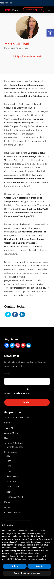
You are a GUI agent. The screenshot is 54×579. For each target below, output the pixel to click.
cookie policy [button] (44, 542)
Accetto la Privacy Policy (17, 393)
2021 (8, 471)
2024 (8, 456)
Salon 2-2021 (12, 481)
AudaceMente (11, 433)
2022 (8, 466)
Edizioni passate (12, 452)
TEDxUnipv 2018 (14, 497)
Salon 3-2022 (12, 476)
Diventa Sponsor (14, 447)
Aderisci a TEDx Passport (16, 417)
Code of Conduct (12, 512)
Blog (6, 438)
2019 (8, 492)
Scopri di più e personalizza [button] (27, 573)
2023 (8, 461)
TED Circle (9, 428)
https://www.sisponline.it (27, 56)
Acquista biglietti (33, 9)
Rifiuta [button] (15, 566)
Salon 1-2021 (12, 487)
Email (7, 373)
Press (7, 502)
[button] (50, 33)
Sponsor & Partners (13, 443)
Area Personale (7, 3)
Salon (7, 422)
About (7, 507)
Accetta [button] (39, 566)
